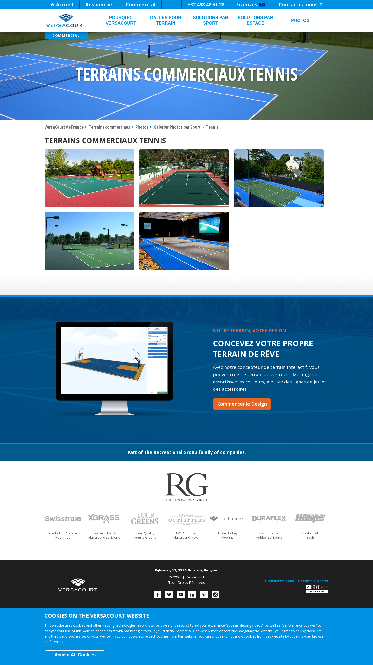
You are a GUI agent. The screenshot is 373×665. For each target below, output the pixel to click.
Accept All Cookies (75, 654)
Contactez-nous (300, 4)
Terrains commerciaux (109, 127)
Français (250, 4)
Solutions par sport (210, 20)
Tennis (212, 127)
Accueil (62, 4)
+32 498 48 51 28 (205, 4)
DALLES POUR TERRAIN (165, 20)
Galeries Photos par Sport (177, 127)
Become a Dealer (313, 580)
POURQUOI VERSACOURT (121, 20)
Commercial (141, 4)
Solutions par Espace (255, 20)
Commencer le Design (242, 404)
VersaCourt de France (64, 127)
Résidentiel (99, 4)
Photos (300, 20)
